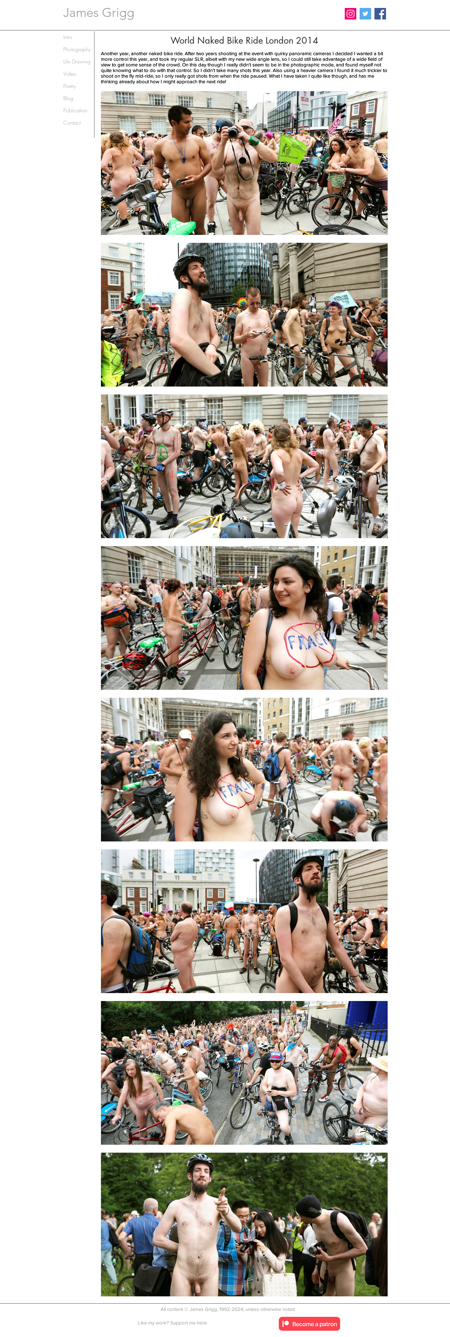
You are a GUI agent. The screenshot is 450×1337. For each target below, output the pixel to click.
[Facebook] (380, 13)
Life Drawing (76, 61)
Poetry (69, 86)
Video (69, 73)
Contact (71, 122)
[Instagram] (350, 13)
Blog (68, 98)
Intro (67, 37)
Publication (75, 110)
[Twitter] (365, 13)
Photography (77, 49)
